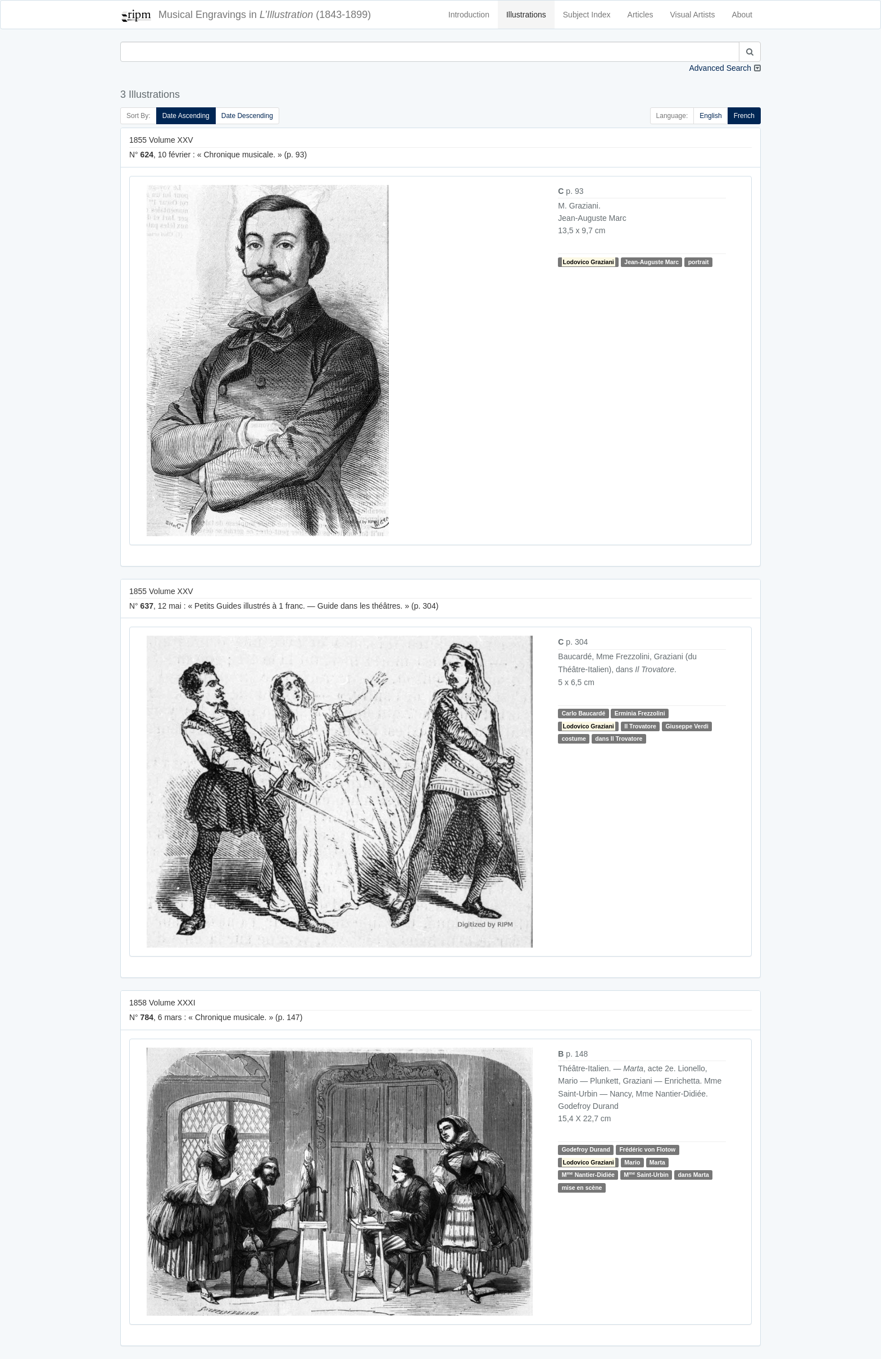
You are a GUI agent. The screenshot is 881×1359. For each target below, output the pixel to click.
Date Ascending (186, 116)
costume (574, 738)
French (744, 116)
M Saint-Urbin (646, 1174)
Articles (640, 14)
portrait (698, 262)
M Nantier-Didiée (588, 1174)
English (710, 116)
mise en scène (582, 1187)
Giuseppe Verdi (686, 726)
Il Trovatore (640, 726)
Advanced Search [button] (720, 68)
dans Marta (693, 1174)
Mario (632, 1162)
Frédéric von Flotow (647, 1150)
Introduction (468, 14)
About (742, 14)
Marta (657, 1162)
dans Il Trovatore (618, 738)
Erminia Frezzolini (640, 713)
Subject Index (587, 14)
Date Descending (247, 116)
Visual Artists (692, 14)
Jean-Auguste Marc (651, 262)
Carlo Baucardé (584, 713)
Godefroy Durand (586, 1150)
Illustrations (526, 14)
